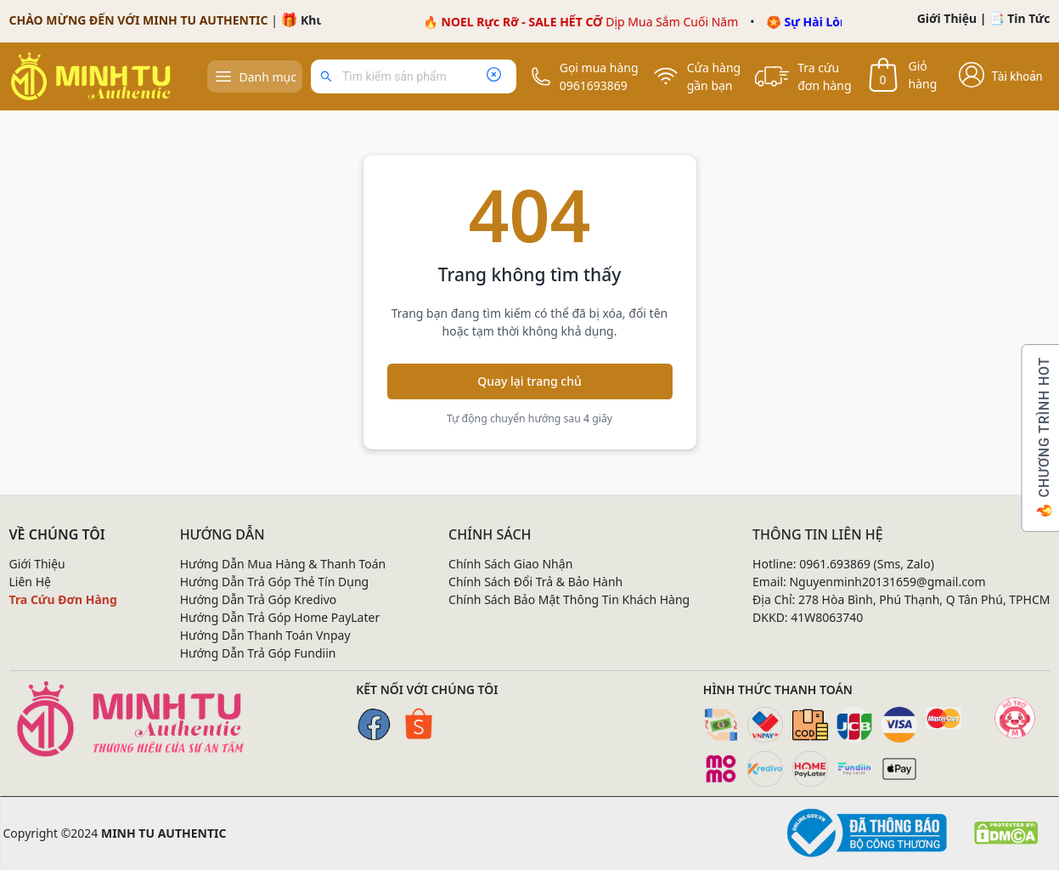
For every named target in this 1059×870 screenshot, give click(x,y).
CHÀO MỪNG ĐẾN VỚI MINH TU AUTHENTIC (138, 20)
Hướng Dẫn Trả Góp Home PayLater (280, 617)
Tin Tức (1028, 18)
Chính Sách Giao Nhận (510, 564)
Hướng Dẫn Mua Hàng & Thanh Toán (283, 564)
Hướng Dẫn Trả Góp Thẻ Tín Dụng (274, 581)
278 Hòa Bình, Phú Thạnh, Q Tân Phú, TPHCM (924, 599)
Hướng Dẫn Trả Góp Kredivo (258, 599)
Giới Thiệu (947, 18)
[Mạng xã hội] (1014, 718)
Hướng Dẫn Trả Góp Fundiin (258, 653)
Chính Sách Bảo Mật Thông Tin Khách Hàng (569, 599)
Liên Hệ (30, 581)
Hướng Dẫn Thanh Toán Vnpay (265, 635)
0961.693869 (834, 564)
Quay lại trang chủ (529, 381)
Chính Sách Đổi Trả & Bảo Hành (535, 581)
